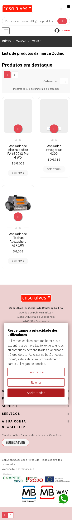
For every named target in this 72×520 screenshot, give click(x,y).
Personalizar (36, 372)
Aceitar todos (36, 393)
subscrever (15, 442)
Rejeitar (36, 382)
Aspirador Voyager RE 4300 (54, 149)
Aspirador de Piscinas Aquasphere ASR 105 (18, 239)
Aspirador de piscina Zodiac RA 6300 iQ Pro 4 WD (18, 151)
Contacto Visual (25, 469)
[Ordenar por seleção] (64, 81)
